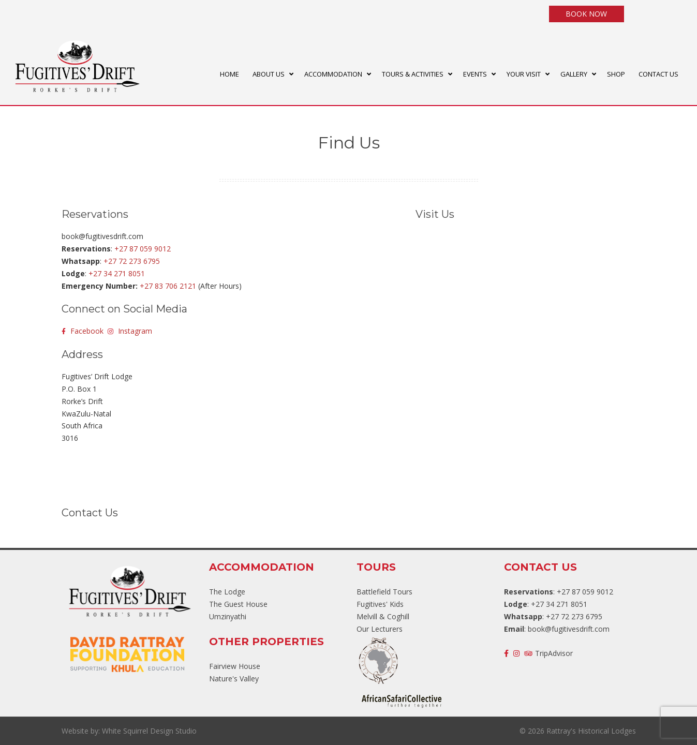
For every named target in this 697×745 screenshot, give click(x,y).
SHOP (616, 74)
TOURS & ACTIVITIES (412, 74)
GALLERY (573, 74)
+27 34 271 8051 (116, 273)
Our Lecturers (380, 629)
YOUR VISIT (524, 74)
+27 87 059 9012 (142, 249)
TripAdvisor (548, 653)
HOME (229, 74)
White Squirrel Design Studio (149, 731)
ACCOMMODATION (333, 74)
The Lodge (227, 592)
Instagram (130, 331)
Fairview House (234, 666)
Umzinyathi (227, 616)
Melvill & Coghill (383, 616)
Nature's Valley (234, 678)
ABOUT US (269, 74)
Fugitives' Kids (380, 604)
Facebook (82, 331)
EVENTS (475, 74)
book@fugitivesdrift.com (569, 629)
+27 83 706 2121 (168, 286)
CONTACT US (658, 74)
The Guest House (238, 604)
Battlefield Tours (384, 592)
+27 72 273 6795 (131, 261)
